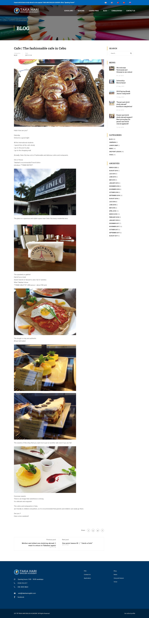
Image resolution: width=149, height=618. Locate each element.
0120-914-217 (22, 583)
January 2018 (113, 220)
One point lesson (119, 578)
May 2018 (112, 208)
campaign (112, 142)
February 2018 (114, 217)
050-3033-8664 (23, 587)
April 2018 (112, 211)
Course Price (94, 11)
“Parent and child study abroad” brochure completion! (124, 104)
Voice (115, 582)
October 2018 (113, 192)
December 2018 (114, 186)
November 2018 (114, 189)
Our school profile (129, 613)
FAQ (85, 571)
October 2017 (113, 229)
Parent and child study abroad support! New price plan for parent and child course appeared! (124, 119)
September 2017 (114, 232)
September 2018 (114, 195)
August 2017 (113, 235)
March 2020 (113, 167)
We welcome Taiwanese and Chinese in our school (124, 70)
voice (111, 154)
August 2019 (113, 170)
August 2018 (113, 198)
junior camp (113, 145)
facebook (21, 597)
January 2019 (113, 183)
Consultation (116, 11)
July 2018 (112, 201)
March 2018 (113, 214)
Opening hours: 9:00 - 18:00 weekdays (30, 579)
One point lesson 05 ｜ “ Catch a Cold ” (77, 543)
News (115, 574)
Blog (105, 11)
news (111, 148)
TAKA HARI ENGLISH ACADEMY (28, 613)
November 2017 (114, 226)
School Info (68, 11)
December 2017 (114, 223)
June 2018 (112, 204)
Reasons (81, 11)
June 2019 (112, 177)
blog (15, 55)
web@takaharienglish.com (27, 593)
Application (87, 578)
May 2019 (112, 180)
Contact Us (130, 11)
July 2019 (112, 173)
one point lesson (115, 151)
